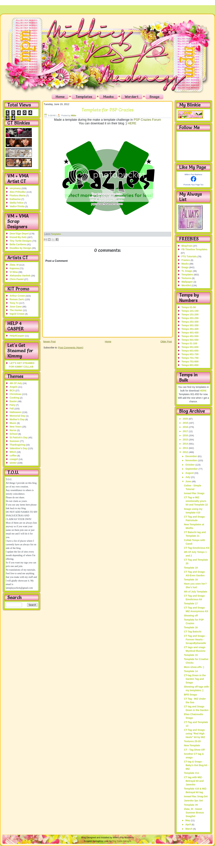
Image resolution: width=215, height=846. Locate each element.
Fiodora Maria (17, 195)
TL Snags (186, 271)
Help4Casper (17, 335)
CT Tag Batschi (192, 631)
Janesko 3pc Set (193, 800)
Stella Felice (17, 202)
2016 (186, 435)
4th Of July (16, 383)
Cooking (14, 397)
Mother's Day (17, 419)
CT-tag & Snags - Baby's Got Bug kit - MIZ (196, 765)
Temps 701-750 (189, 358)
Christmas (15, 394)
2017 (186, 431)
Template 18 (191, 579)
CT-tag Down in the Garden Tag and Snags (195, 679)
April (188, 824)
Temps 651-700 (189, 354)
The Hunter (16, 310)
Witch (13, 452)
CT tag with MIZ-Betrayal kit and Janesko (193, 781)
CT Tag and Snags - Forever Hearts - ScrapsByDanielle (195, 639)
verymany (15, 188)
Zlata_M (14, 264)
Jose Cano (16, 306)
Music (13, 423)
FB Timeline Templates (194, 249)
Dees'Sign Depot (19, 233)
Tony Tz (14, 303)
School (14, 433)
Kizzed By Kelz (18, 237)
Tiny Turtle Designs (21, 240)
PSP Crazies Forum (147, 119)
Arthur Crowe (17, 295)
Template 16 (191, 627)
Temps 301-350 (189, 325)
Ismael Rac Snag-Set (196, 796)
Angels (14, 386)
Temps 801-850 (189, 365)
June (188, 481)
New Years (16, 426)
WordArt (186, 285)
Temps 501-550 (189, 339)
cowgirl (14, 459)
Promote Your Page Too (193, 185)
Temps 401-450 (189, 332)
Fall (12, 408)
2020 (186, 418)
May (188, 820)
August (189, 473)
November (191, 460)
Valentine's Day (18, 448)
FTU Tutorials (189, 256)
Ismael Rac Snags (194, 493)
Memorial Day (17, 415)
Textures (186, 278)
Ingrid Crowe (17, 313)
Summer (14, 441)
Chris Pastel (17, 279)
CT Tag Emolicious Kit (196, 547)
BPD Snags (190, 694)
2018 (186, 427)
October (190, 464)
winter (13, 462)
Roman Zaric (17, 299)
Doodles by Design (20, 248)
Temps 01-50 (188, 307)
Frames (185, 260)
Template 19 (191, 567)
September (191, 468)
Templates (84, 97)
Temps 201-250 (189, 318)
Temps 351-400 (189, 329)
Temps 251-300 (189, 321)
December (191, 456)
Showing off (191, 615)
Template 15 (191, 655)
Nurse (13, 430)
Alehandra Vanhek (20, 275)
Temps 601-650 (189, 350)
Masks (108, 97)
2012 (186, 452)
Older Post (166, 341)
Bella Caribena (18, 244)
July (188, 477)
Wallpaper (187, 281)
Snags (154, 97)
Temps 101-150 (189, 310)
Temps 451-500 (189, 336)
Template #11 (191, 773)
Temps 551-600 (189, 347)
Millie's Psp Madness (193, 174)
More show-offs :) (194, 667)
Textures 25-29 (192, 741)
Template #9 (191, 804)
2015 (186, 439)
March (189, 828)
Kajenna (14, 268)
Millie (73, 115)
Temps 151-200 (189, 314)
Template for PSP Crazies (108, 110)
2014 (186, 443)
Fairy (12, 405)
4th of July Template (195, 591)
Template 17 (191, 603)
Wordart (131, 97)
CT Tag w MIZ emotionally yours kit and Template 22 (196, 501)
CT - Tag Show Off (194, 749)
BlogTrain (187, 245)
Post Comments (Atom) (70, 347)
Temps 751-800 (189, 361)
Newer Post (49, 341)
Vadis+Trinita (17, 206)
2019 (186, 422)
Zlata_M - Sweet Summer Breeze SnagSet (194, 813)
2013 (186, 448)
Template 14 (191, 671)
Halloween (16, 412)
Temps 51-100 (189, 343)
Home (60, 97)
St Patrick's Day (19, 437)
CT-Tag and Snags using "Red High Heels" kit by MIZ (194, 734)
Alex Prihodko (18, 191)
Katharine (15, 199)
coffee (13, 455)
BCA (12, 390)
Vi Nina (14, 272)
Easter (13, 401)
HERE (132, 123)
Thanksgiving (17, 444)
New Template (192, 745)
